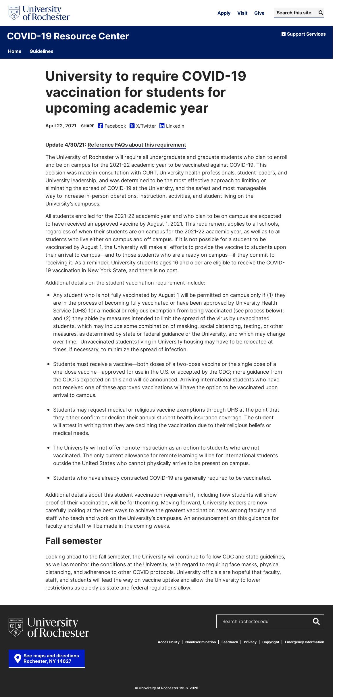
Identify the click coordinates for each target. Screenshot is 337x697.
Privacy (250, 642)
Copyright (270, 642)
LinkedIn (171, 126)
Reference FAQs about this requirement (137, 144)
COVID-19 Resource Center (68, 35)
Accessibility (169, 642)
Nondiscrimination (200, 642)
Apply (223, 13)
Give (259, 13)
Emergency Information (304, 642)
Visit (242, 13)
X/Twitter (143, 126)
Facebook (112, 126)
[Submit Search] (320, 13)
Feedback (230, 642)
